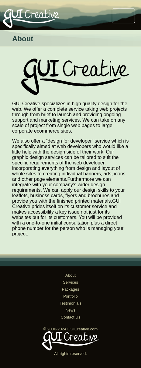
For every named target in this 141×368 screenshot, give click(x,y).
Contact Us (70, 317)
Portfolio (70, 296)
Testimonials (70, 303)
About (70, 275)
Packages (70, 289)
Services (70, 282)
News (71, 310)
